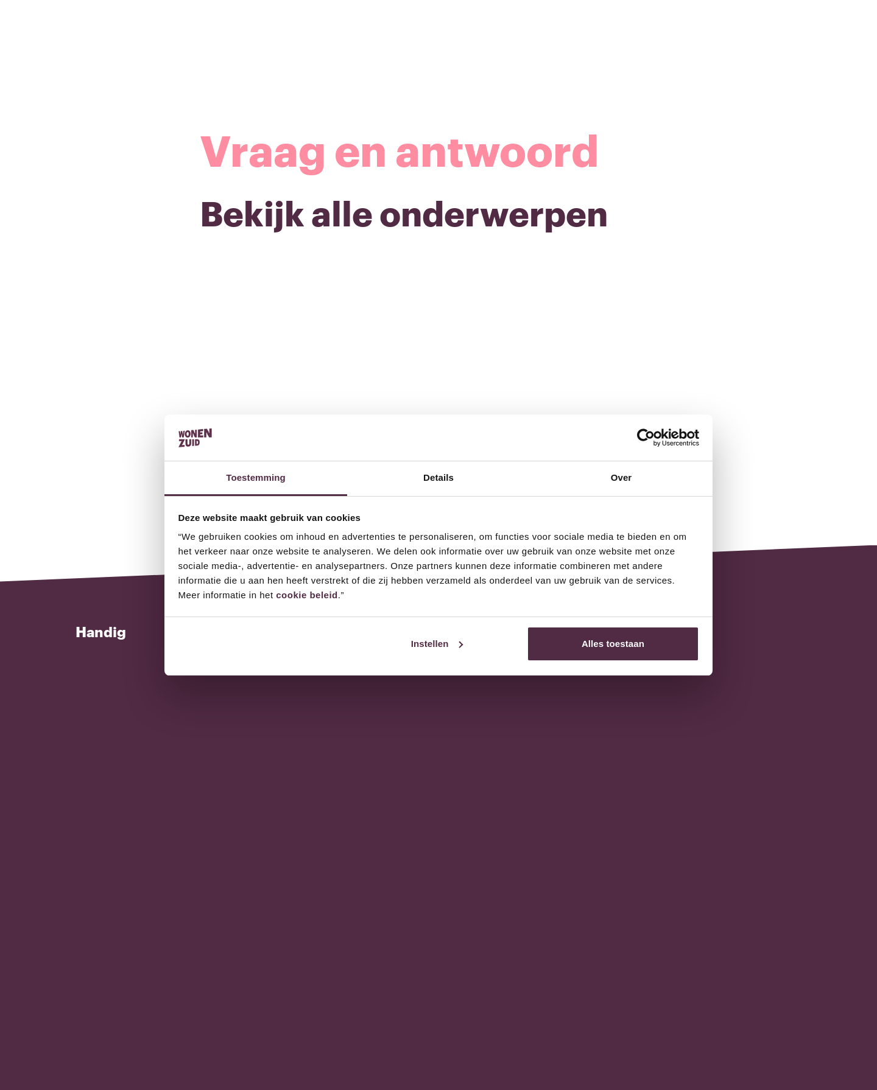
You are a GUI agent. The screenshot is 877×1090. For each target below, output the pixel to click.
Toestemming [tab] (256, 477)
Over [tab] (621, 477)
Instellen (437, 643)
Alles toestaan (613, 643)
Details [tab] (438, 477)
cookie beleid (307, 595)
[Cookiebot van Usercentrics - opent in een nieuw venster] (646, 437)
